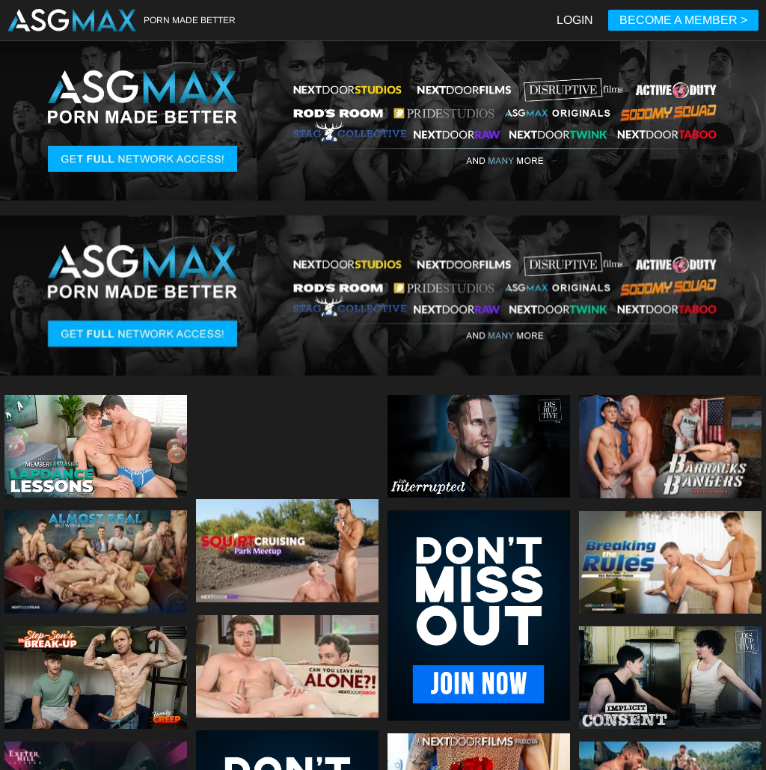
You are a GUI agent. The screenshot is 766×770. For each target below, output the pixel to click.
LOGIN (575, 19)
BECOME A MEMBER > (683, 19)
